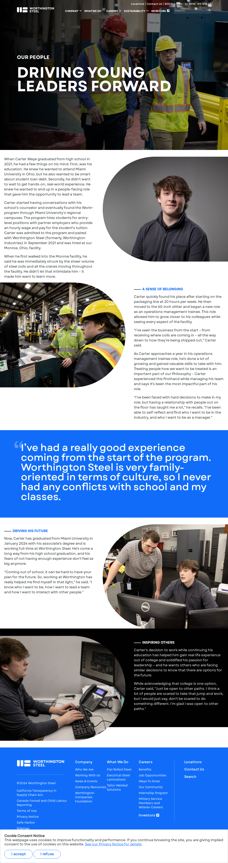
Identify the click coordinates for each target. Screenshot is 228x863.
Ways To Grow (149, 781)
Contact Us (155, 4)
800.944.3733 (174, 4)
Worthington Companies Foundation (84, 797)
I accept (18, 854)
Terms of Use (27, 811)
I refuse (47, 854)
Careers (145, 762)
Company (83, 762)
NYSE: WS (198, 4)
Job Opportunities (152, 775)
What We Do (118, 762)
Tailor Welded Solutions (117, 787)
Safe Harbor (26, 822)
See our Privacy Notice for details (113, 844)
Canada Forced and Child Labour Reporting (42, 803)
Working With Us (87, 775)
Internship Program (153, 793)
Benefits (145, 769)
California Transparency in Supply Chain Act (36, 793)
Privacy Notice (28, 817)
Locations (138, 4)
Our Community (151, 787)
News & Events (86, 781)
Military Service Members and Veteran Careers (151, 803)
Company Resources (90, 787)
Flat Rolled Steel (119, 769)
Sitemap (23, 828)
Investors (147, 815)
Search (190, 777)
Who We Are (84, 769)
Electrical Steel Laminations (118, 777)
